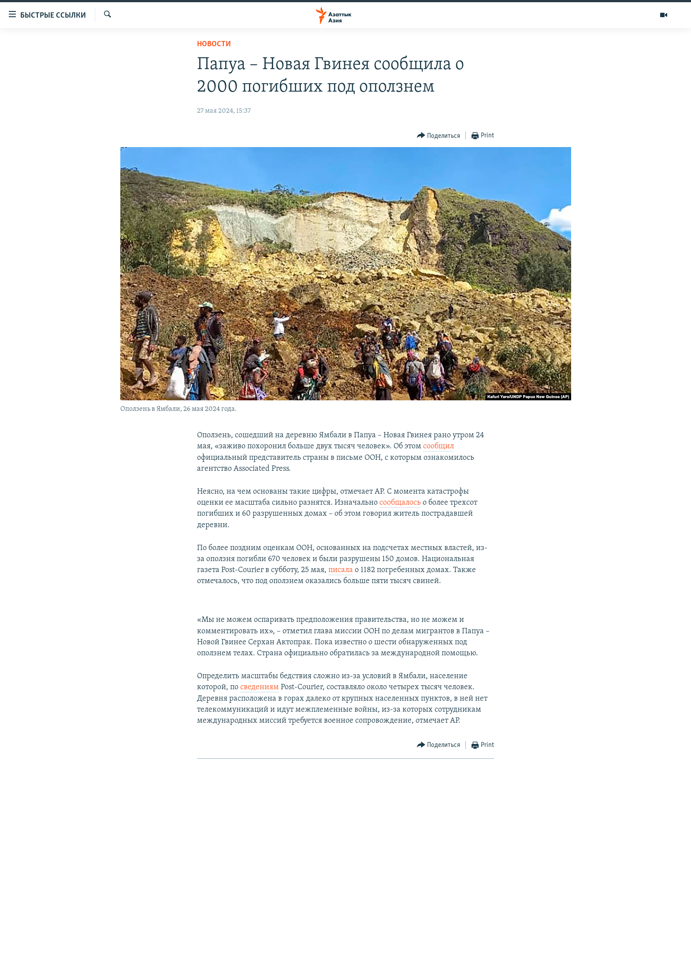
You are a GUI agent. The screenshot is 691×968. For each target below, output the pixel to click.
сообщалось (400, 503)
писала (340, 570)
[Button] (439, 136)
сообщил (438, 446)
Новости (214, 44)
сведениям (259, 687)
